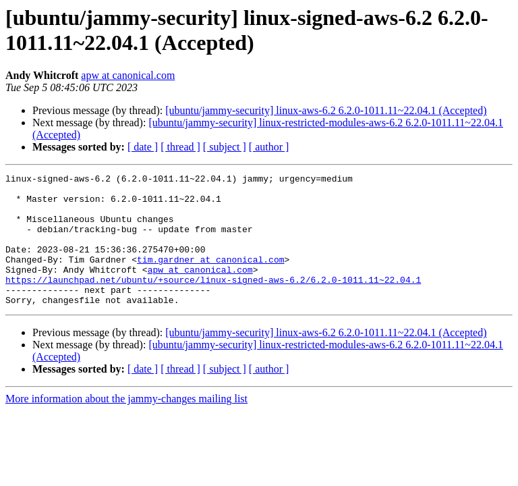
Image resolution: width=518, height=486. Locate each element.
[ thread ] (180, 147)
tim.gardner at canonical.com (210, 277)
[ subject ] (224, 147)
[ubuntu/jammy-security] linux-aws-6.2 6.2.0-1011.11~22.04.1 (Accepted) (325, 110)
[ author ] (269, 147)
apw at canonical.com (128, 75)
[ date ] (142, 147)
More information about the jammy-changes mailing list (126, 425)
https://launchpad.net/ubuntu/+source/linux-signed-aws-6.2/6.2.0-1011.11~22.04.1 (213, 302)
